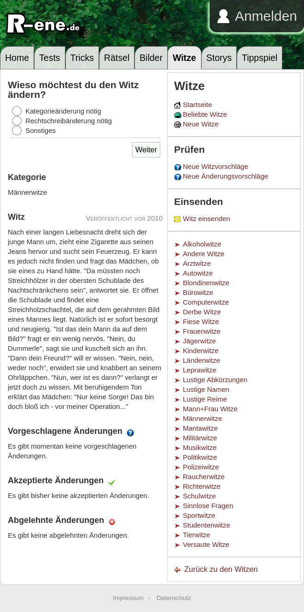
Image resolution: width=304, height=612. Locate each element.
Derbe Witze (202, 312)
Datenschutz (174, 597)
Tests (49, 58)
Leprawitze (199, 370)
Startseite (197, 104)
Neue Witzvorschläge (215, 166)
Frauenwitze (202, 331)
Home (17, 58)
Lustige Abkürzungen (215, 380)
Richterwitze (202, 486)
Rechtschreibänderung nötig (68, 121)
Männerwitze (202, 418)
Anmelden (266, 16)
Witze (184, 58)
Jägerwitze (199, 341)
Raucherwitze (204, 476)
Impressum (128, 597)
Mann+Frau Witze (210, 409)
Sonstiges (40, 130)
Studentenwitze (206, 525)
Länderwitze (201, 360)
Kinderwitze (201, 350)
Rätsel (116, 58)
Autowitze (198, 273)
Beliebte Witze (205, 114)
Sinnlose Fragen (208, 506)
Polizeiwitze (201, 467)
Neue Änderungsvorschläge (225, 176)
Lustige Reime (205, 399)
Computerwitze (206, 302)
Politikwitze (200, 457)
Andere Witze (203, 254)
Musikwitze (199, 447)
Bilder (151, 58)
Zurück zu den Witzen (221, 569)
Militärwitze (200, 438)
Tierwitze (196, 535)
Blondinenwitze (206, 283)
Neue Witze (201, 124)
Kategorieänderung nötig (63, 111)
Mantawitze (200, 428)
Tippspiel (259, 58)
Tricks (82, 58)
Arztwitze (197, 263)
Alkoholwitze (202, 244)
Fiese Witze (201, 321)
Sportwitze (199, 515)
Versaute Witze (206, 544)
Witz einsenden (206, 218)
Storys (219, 58)
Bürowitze (198, 292)
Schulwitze (199, 496)
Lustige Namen (206, 389)
